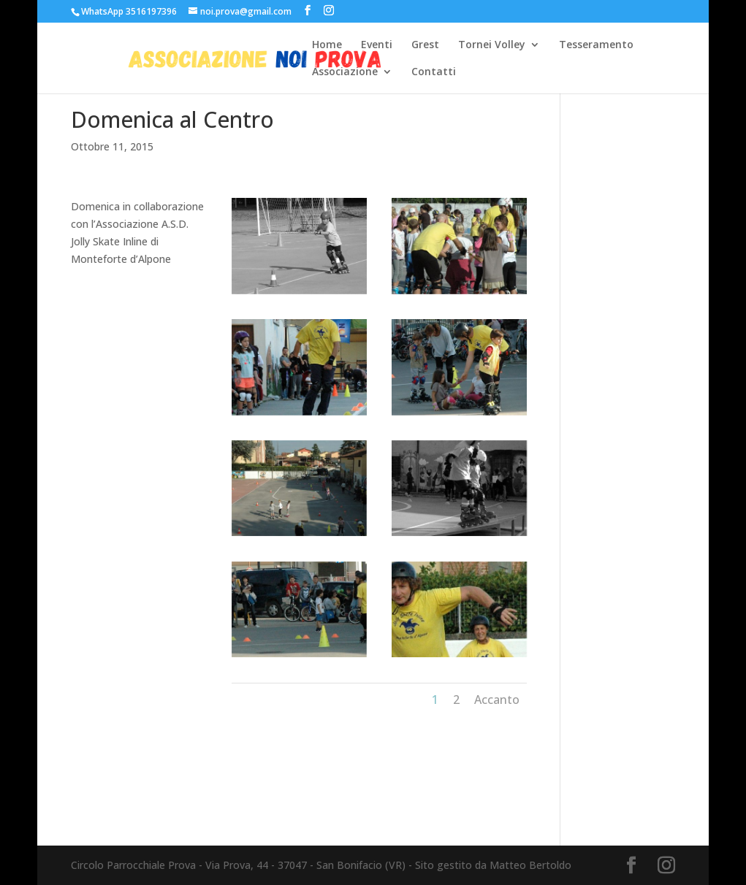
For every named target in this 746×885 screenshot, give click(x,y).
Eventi (376, 45)
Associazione (345, 72)
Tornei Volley (491, 45)
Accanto (496, 699)
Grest (425, 45)
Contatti (433, 72)
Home (327, 45)
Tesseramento (596, 45)
